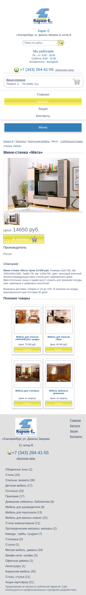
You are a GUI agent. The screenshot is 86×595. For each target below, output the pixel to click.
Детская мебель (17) (18, 485)
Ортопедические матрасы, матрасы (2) (31, 528)
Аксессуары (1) (15, 566)
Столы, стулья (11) (17, 576)
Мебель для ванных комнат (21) (26, 517)
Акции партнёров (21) (19, 582)
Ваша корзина (15, 79)
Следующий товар (71, 141)
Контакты (43, 116)
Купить (27, 349)
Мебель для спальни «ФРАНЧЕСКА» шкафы (27, 338)
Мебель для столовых (27, 391)
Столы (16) (12, 474)
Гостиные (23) (14, 490)
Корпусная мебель (38, 141)
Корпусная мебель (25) (20, 571)
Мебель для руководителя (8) (24, 507)
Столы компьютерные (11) (22, 523)
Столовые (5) (14, 539)
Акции (43, 109)
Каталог (43, 101)
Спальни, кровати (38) (20, 480)
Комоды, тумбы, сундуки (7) (23, 533)
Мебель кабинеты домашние (58, 392)
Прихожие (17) (14, 496)
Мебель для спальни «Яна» (59, 338)
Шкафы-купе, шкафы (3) (21, 555)
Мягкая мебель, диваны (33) (24, 550)
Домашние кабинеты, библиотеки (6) (29, 501)
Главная (43, 94)
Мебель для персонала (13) (23, 512)
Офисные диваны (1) (19, 560)
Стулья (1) (12, 544)
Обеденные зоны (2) (18, 469)
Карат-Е (8, 141)
